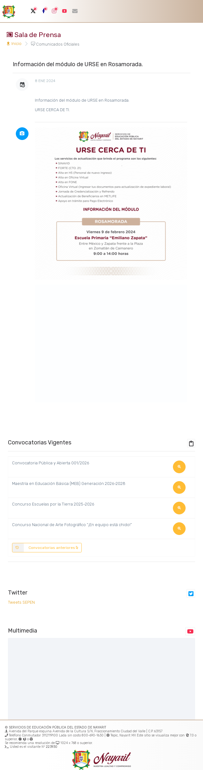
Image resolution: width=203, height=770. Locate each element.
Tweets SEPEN (21, 602)
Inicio (14, 43)
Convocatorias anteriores (45, 547)
